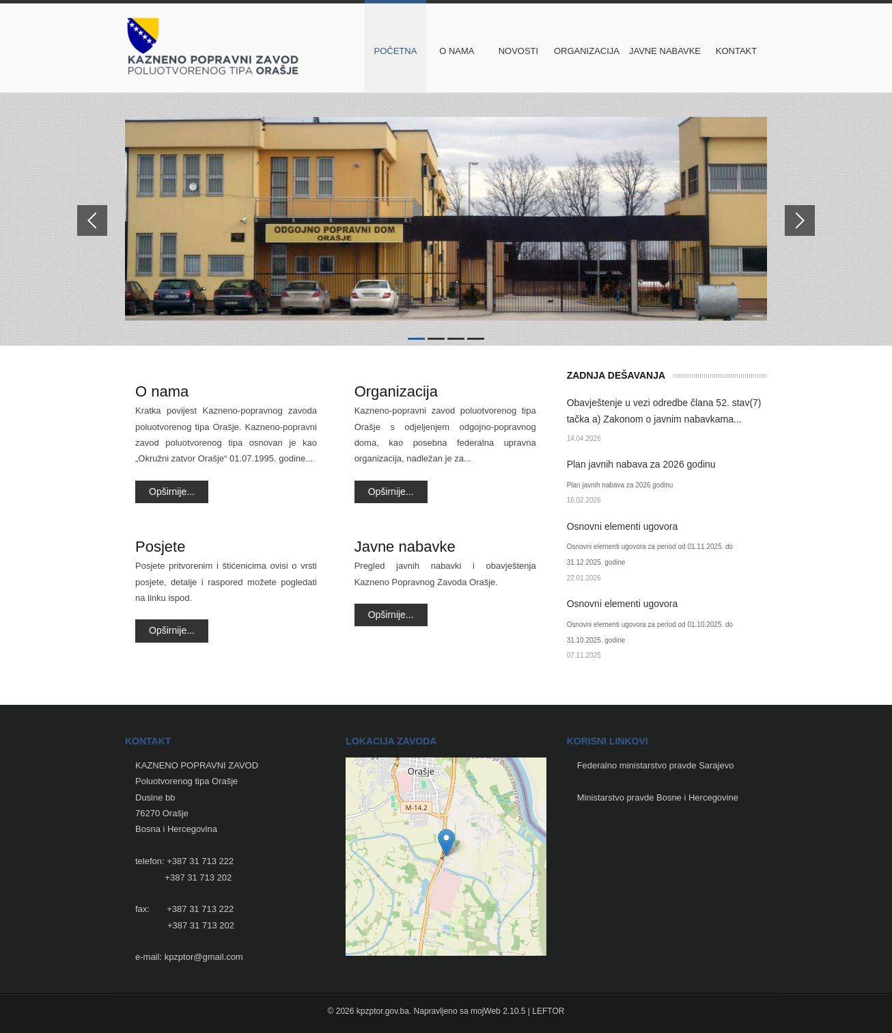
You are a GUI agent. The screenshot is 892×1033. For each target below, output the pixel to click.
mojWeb (486, 1011)
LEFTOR (548, 1011)
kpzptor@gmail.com (204, 957)
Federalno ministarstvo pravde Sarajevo (655, 765)
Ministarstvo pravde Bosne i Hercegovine (657, 797)
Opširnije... (172, 491)
